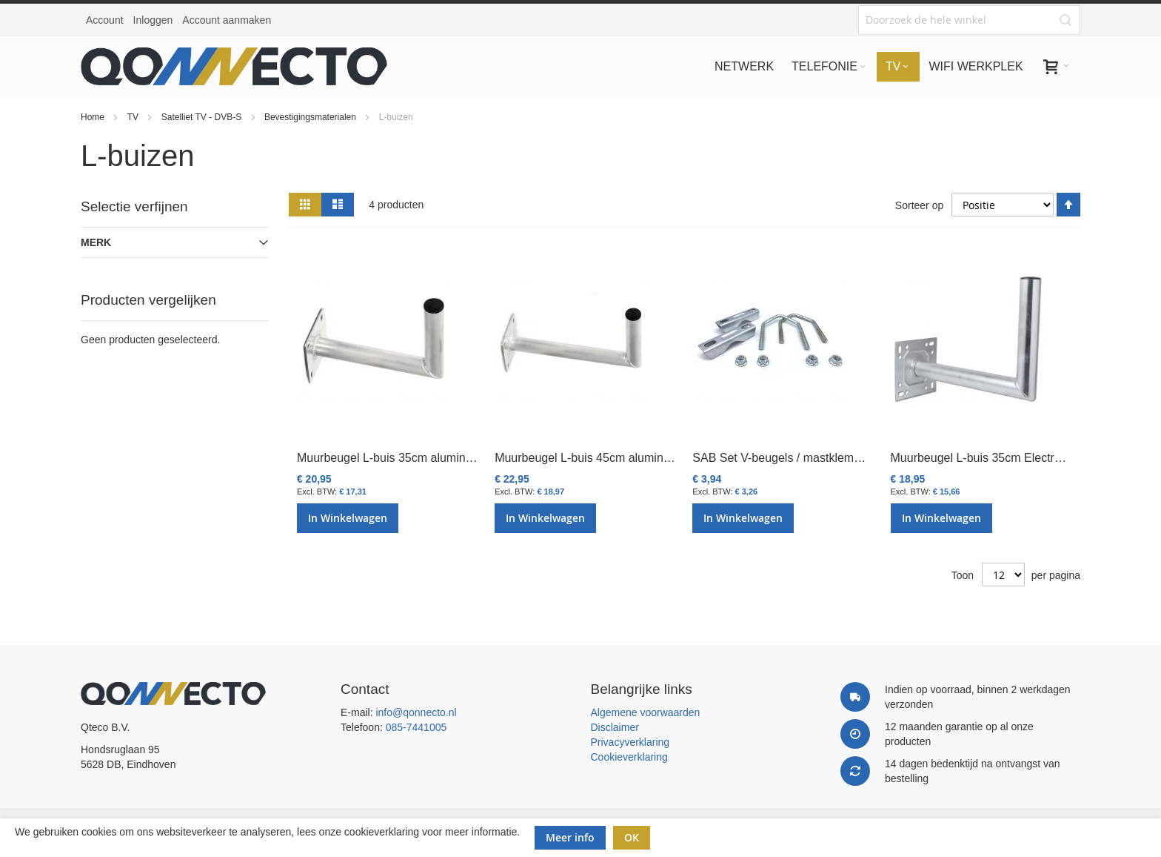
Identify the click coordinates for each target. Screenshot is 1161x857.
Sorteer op (919, 205)
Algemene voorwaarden (645, 712)
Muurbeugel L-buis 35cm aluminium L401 (406, 457)
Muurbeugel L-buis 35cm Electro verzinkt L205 (1013, 457)
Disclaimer (615, 727)
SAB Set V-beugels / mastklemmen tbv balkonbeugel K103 (846, 457)
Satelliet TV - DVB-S (202, 117)
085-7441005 (416, 727)
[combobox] (969, 20)
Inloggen (153, 20)
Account (105, 20)
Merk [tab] (96, 242)
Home (94, 117)
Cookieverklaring (629, 757)
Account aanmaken (226, 20)
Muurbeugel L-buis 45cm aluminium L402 (603, 457)
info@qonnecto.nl (415, 712)
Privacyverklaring (630, 742)
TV (134, 117)
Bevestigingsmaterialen (311, 117)
